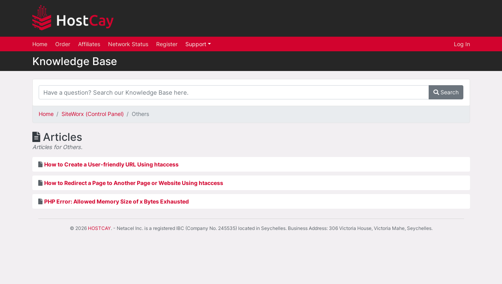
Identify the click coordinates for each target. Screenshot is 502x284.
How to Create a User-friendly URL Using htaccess (111, 164)
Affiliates (89, 44)
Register (166, 44)
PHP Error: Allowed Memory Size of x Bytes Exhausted (116, 201)
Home (39, 44)
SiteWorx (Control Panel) (93, 113)
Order (62, 44)
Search (446, 92)
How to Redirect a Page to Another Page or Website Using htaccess (133, 182)
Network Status (128, 44)
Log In (462, 44)
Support (196, 44)
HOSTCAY (99, 228)
